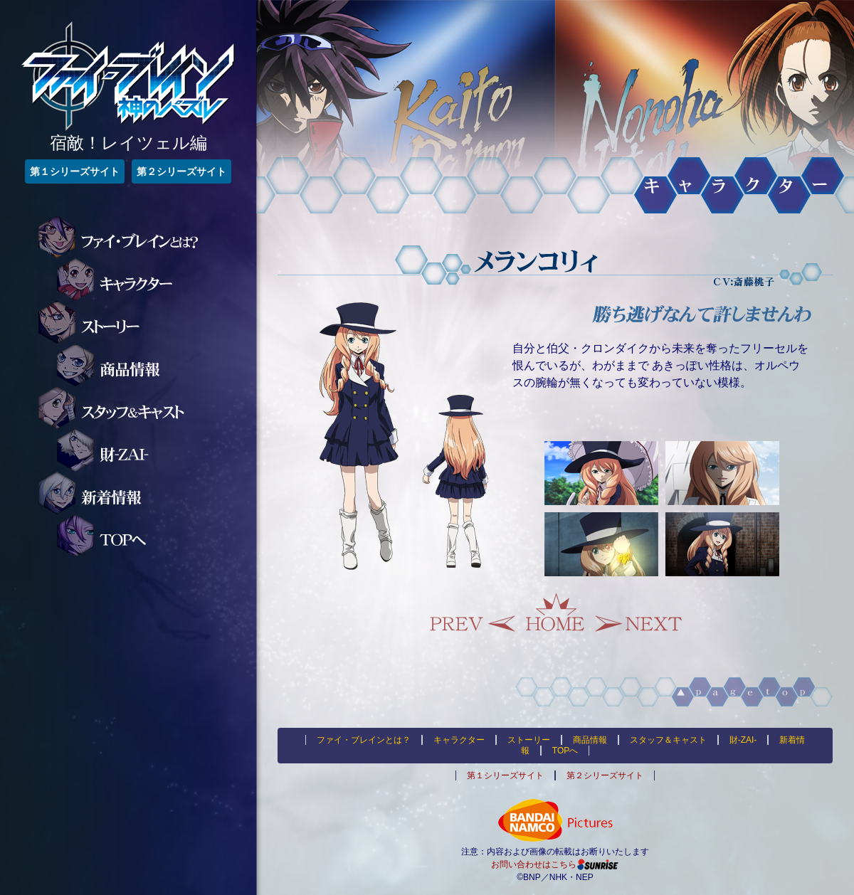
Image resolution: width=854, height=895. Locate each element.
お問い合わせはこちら (533, 864)
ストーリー (127, 322)
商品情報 (146, 365)
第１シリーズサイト (75, 171)
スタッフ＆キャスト (127, 407)
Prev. (473, 613)
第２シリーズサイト (181, 171)
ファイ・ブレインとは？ (127, 237)
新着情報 (127, 493)
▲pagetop (674, 691)
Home (555, 613)
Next (637, 613)
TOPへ (146, 535)
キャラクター (146, 279)
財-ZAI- (146, 450)
